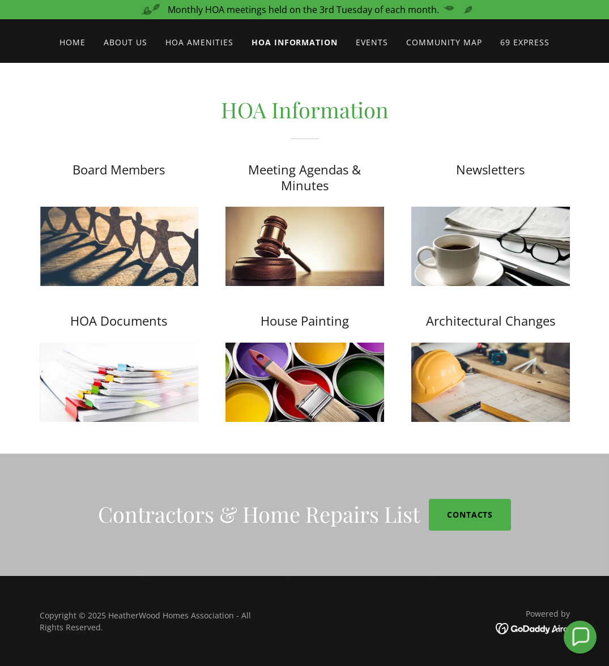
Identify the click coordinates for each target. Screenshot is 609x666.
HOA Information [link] (295, 42)
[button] (580, 637)
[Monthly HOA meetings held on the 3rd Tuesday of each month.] (304, 9)
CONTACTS (470, 514)
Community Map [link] (444, 42)
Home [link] (72, 42)
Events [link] (372, 42)
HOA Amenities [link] (199, 42)
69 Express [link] (525, 42)
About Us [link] (125, 42)
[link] (533, 628)
